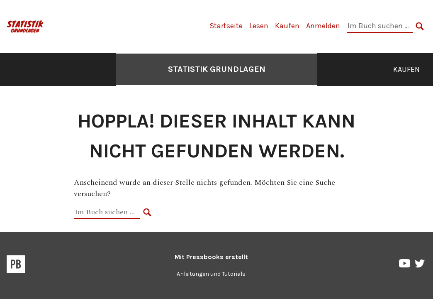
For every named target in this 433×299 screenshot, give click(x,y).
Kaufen (287, 25)
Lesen (258, 25)
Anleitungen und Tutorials (211, 273)
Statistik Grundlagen (216, 69)
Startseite (226, 25)
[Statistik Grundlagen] (25, 25)
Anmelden (323, 25)
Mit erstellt (211, 257)
